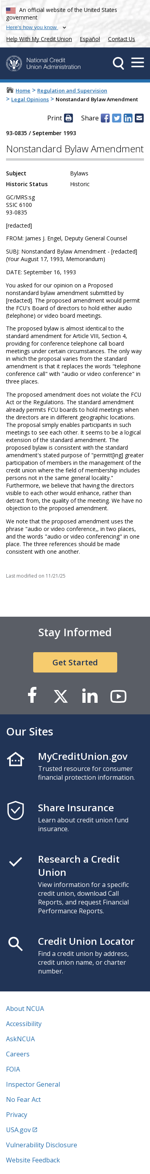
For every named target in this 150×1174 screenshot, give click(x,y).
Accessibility (24, 1023)
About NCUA (25, 1008)
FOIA (13, 1069)
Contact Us (121, 39)
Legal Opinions (30, 99)
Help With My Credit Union (37, 38)
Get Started (75, 662)
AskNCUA (20, 1038)
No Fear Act (23, 1099)
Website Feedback (33, 1160)
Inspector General (33, 1084)
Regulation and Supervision (72, 90)
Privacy (16, 1114)
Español (90, 39)
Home (23, 90)
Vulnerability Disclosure (41, 1145)
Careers (18, 1054)
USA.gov (18, 1129)
